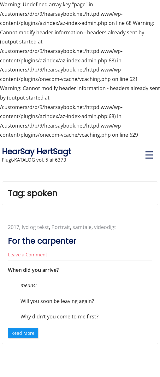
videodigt (105, 227)
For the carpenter (42, 241)
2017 (13, 227)
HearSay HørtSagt (36, 151)
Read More (24, 334)
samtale (82, 227)
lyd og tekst (35, 227)
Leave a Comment (27, 254)
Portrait (60, 227)
